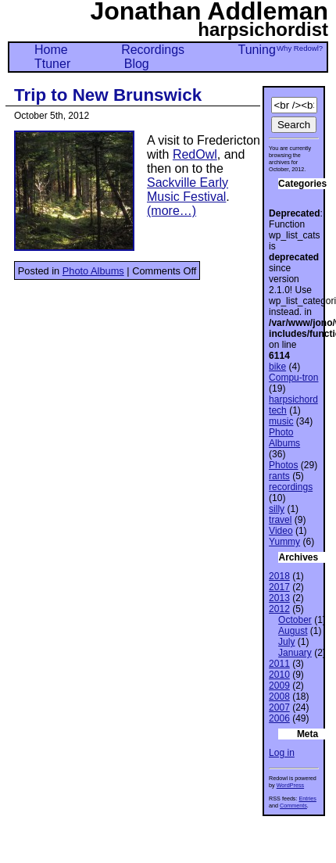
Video (280, 530)
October (295, 619)
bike (277, 366)
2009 (279, 685)
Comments (293, 805)
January (295, 652)
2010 (279, 674)
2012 (279, 608)
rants (279, 476)
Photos (283, 465)
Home (51, 49)
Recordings (152, 49)
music (281, 421)
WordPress (290, 785)
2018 (279, 576)
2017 (279, 587)
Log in (282, 752)
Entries (307, 798)
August (292, 630)
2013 (279, 598)
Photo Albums (93, 271)
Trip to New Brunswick (108, 95)
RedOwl (195, 154)
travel (280, 519)
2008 (279, 696)
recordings (291, 487)
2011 (279, 663)
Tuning (257, 49)
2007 (279, 707)
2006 (279, 718)
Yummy (284, 541)
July (286, 641)
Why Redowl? (300, 48)
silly (276, 508)
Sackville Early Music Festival (187, 189)
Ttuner (52, 63)
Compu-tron (293, 377)
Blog (136, 63)
